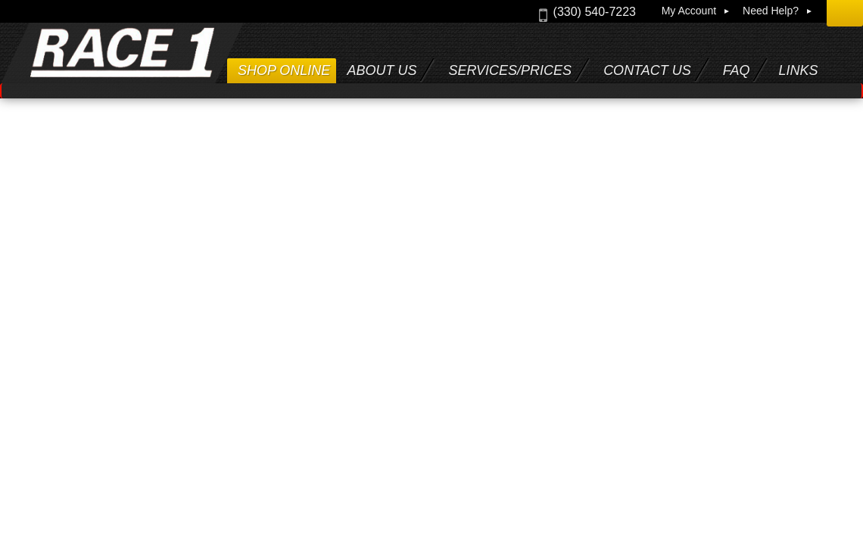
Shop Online (284, 70)
